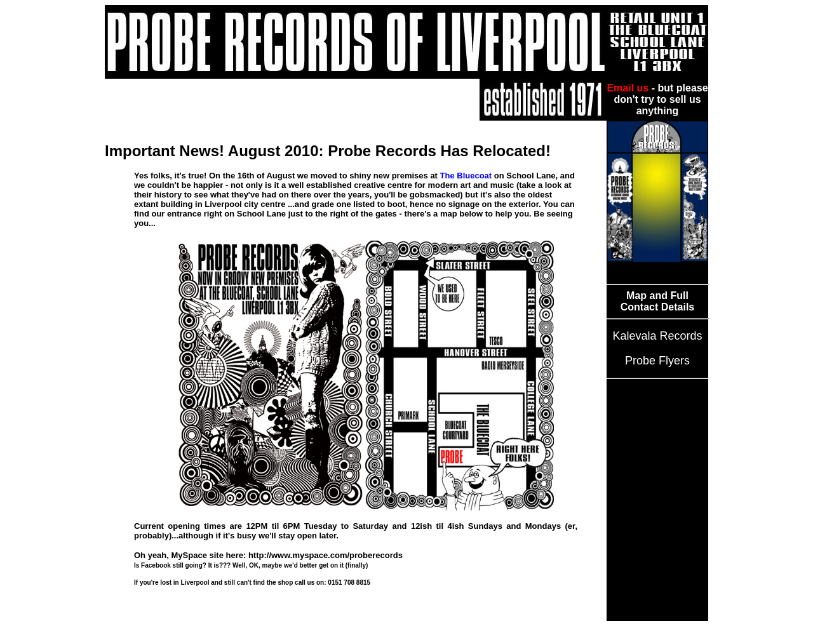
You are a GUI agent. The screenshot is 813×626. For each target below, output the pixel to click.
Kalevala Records (657, 336)
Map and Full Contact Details (657, 301)
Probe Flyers (657, 360)
